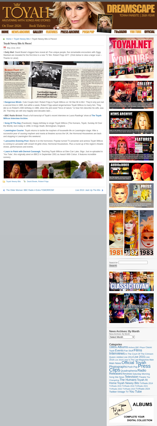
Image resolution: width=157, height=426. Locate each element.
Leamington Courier (14, 130)
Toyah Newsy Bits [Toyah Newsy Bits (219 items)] (128, 383)
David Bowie (32, 181)
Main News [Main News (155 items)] (115, 363)
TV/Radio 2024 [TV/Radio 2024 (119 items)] (143, 389)
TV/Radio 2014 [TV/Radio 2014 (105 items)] (146, 383)
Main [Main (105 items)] (151, 360)
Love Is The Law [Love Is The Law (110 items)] (130, 360)
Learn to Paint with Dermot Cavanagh (22, 151)
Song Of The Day (13, 123)
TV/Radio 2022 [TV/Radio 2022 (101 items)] (115, 389)
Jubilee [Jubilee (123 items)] (119, 357)
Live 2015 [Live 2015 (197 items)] (139, 356)
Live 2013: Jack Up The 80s (87, 190)
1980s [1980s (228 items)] (113, 347)
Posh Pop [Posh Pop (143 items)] (132, 367)
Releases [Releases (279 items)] (115, 373)
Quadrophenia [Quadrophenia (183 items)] (129, 370)
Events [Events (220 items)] (119, 350)
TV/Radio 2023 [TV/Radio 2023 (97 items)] (129, 389)
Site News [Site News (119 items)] (119, 377)
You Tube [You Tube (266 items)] (135, 391)
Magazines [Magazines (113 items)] (144, 360)
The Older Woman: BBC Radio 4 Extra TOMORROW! (30, 190)
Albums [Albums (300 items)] (122, 347)
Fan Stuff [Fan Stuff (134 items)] (128, 350)
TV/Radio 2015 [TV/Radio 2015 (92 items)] (115, 386)
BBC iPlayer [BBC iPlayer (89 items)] (140, 347)
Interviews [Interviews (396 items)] (117, 353)
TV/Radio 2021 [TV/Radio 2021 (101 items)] (141, 386)
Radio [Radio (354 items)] (142, 370)
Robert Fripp (43, 181)
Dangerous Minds (13, 102)
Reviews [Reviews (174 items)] (127, 373)
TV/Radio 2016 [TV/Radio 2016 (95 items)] (128, 386)
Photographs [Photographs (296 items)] (118, 366)
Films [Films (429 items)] (138, 350)
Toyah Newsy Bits (22, 39)
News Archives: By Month (119, 334)
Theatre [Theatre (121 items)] (142, 377)
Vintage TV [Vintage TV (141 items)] (122, 392)
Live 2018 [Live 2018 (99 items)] (119, 360)
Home (9, 39)
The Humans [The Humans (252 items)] (128, 379)
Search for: (113, 263)
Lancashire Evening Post (17, 141)
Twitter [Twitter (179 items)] (113, 391)
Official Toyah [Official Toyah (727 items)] (134, 362)
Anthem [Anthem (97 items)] (131, 347)
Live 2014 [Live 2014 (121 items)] (128, 357)
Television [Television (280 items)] (131, 376)
